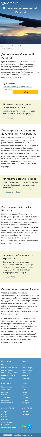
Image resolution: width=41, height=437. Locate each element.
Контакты (25, 411)
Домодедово (6, 389)
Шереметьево (6, 387)
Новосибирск (27, 373)
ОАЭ (23, 389)
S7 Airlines (5, 425)
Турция (24, 395)
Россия (24, 392)
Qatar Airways (6, 422)
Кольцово (5, 400)
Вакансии (25, 414)
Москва (25, 365)
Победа (4, 417)
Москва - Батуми (7, 370)
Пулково (4, 395)
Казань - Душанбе (8, 375)
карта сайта (27, 435)
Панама (9, 118)
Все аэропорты (7, 403)
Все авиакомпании (8, 427)
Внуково (4, 392)
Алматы (25, 375)
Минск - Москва (7, 378)
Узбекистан (26, 400)
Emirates (4, 419)
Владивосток (27, 370)
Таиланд (25, 397)
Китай (24, 387)
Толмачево (5, 397)
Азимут (4, 411)
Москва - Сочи (6, 365)
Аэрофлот (5, 414)
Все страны (26, 403)
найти (25, 92)
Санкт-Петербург (28, 367)
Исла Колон (11, 277)
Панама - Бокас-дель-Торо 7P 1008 (17, 87)
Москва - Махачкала (9, 367)
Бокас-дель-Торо (13, 192)
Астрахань (26, 378)
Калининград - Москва (9, 373)
